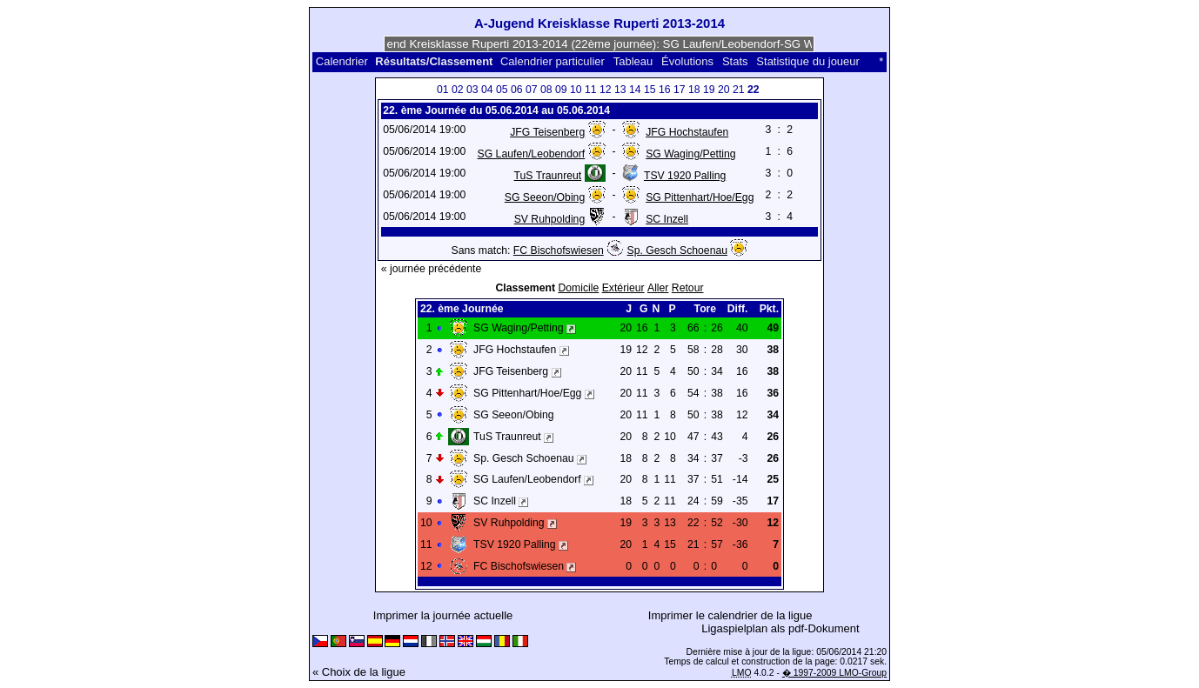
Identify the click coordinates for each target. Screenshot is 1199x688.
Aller (657, 288)
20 (724, 89)
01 (443, 89)
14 (635, 89)
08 (546, 89)
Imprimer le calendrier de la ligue (730, 615)
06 (517, 89)
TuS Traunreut (548, 176)
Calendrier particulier (552, 61)
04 (487, 89)
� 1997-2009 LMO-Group (834, 673)
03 (472, 89)
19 (709, 89)
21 (739, 89)
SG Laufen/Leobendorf (532, 154)
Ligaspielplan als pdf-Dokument (780, 628)
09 (561, 89)
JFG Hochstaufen (687, 132)
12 (606, 89)
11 (591, 89)
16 (665, 89)
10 (576, 89)
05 (502, 89)
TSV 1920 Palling (685, 176)
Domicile (578, 288)
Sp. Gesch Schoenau (677, 250)
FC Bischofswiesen (558, 250)
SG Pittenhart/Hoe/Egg (700, 197)
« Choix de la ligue (358, 671)
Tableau (633, 61)
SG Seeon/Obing (545, 197)
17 (679, 89)
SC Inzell (667, 219)
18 (694, 89)
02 (458, 89)
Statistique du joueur (808, 61)
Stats (735, 61)
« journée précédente (431, 269)
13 (620, 89)
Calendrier (342, 61)
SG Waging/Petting (690, 154)
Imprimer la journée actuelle (442, 615)
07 (532, 89)
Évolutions (687, 61)
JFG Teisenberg (547, 132)
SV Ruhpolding (550, 219)
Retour (688, 288)
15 (650, 89)
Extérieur (623, 288)
